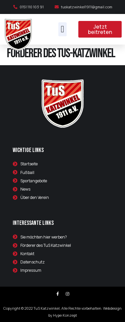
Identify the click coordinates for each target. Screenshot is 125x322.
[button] (62, 29)
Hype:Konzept (65, 315)
